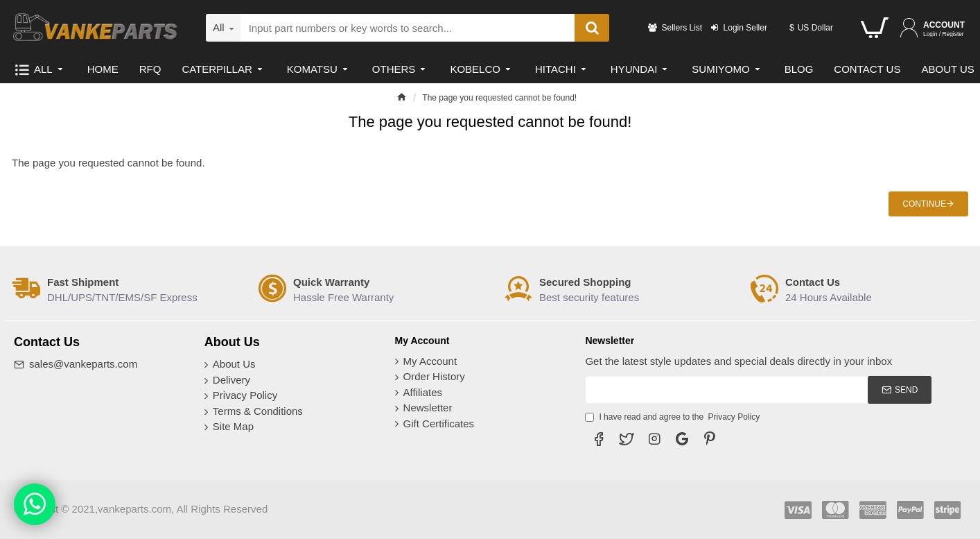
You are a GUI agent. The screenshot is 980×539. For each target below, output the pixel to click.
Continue (924, 204)
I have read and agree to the (673, 417)
